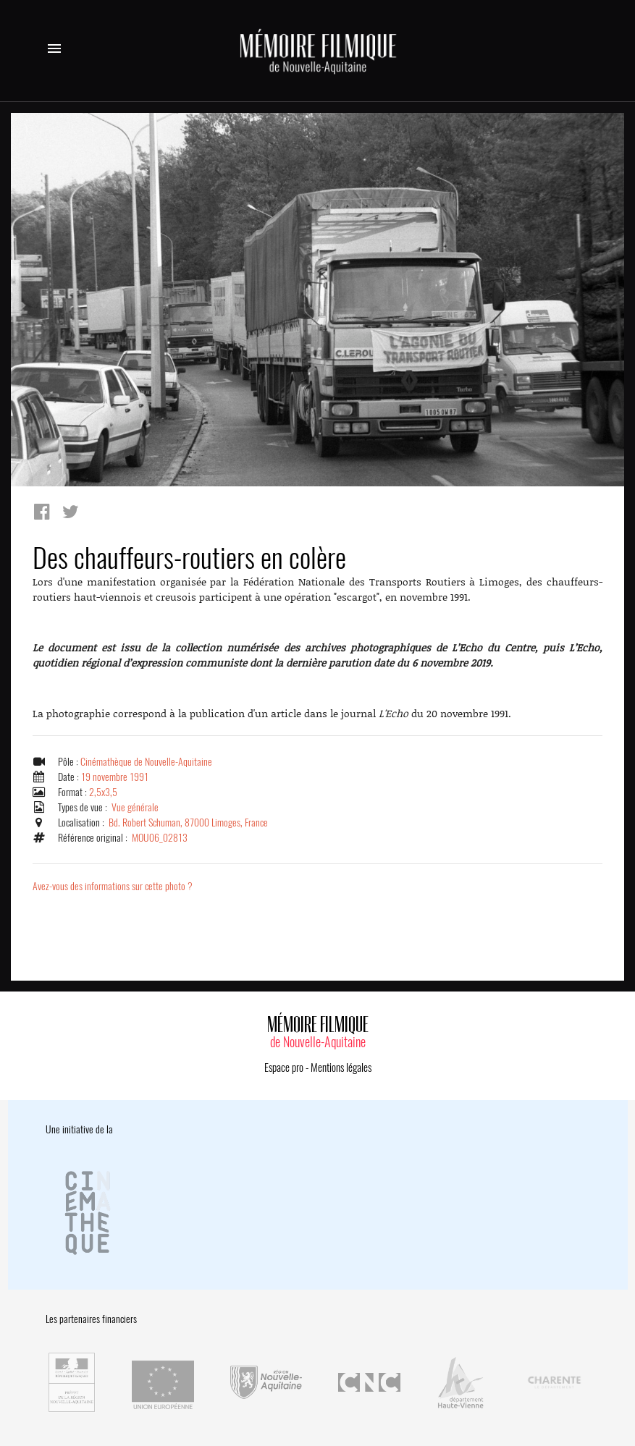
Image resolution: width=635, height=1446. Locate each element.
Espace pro (283, 1067)
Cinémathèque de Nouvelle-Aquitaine (146, 762)
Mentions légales (341, 1067)
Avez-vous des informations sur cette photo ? (113, 886)
